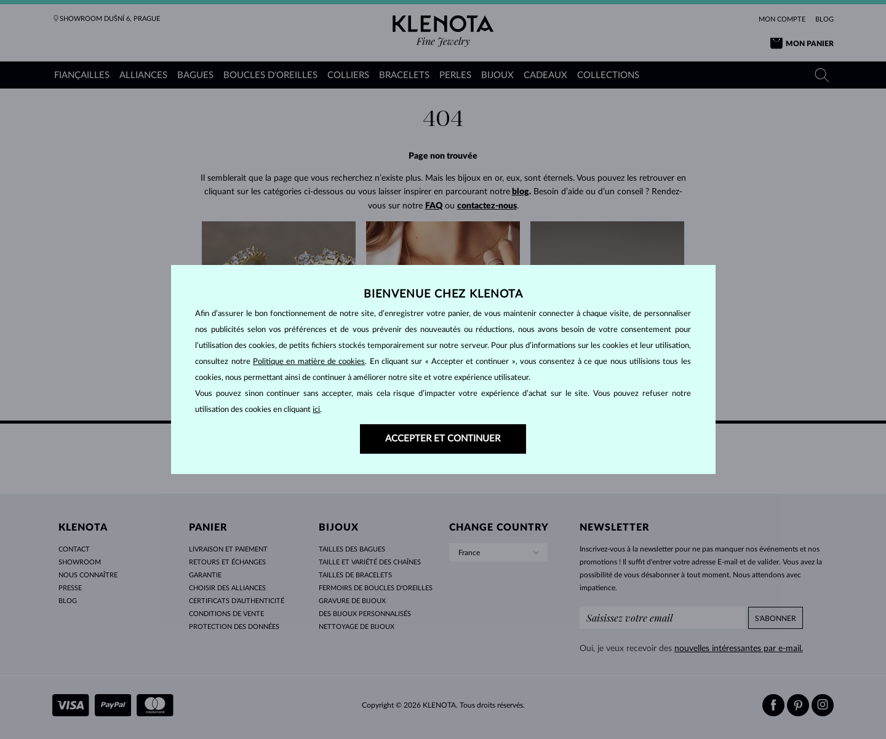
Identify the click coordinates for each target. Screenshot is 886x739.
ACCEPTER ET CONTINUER (442, 438)
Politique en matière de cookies (309, 362)
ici (316, 410)
